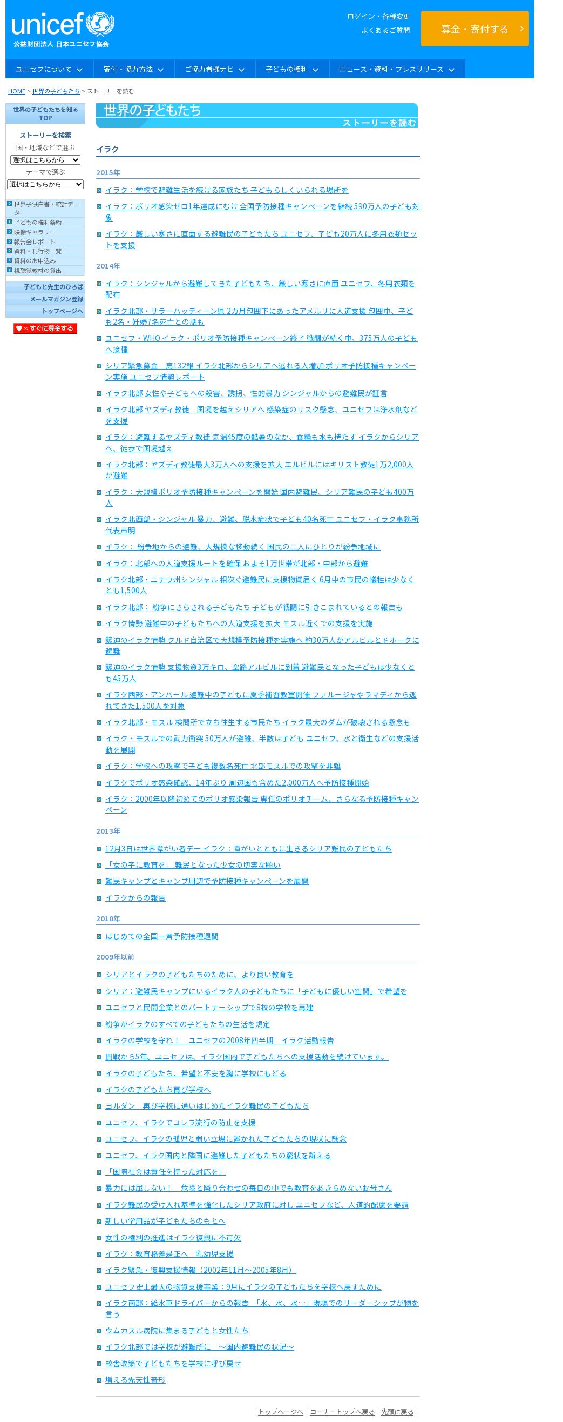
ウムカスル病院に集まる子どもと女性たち (177, 1330)
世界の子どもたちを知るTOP (45, 113)
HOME (16, 90)
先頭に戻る (397, 1412)
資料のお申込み (35, 260)
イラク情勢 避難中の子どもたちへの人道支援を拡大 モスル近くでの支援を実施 (239, 623)
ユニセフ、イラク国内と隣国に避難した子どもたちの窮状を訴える (218, 1155)
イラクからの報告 (135, 897)
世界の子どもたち (56, 90)
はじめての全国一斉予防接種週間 (162, 935)
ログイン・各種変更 (378, 15)
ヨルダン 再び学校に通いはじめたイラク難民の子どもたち (207, 1105)
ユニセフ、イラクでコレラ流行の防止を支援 (180, 1122)
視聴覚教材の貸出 (38, 270)
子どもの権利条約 (38, 222)
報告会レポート (35, 241)
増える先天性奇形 (135, 1379)
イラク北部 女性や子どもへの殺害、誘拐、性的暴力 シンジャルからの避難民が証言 (246, 392)
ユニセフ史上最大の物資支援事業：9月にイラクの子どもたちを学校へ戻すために (243, 1286)
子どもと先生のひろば (53, 286)
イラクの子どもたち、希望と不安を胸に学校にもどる (196, 1073)
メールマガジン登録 (56, 298)
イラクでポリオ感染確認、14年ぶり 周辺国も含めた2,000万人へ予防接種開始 (237, 782)
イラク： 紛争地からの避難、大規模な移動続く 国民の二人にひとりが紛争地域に (243, 546)
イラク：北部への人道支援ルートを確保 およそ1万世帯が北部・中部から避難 (236, 563)
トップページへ (62, 310)
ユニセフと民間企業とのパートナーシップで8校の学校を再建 (209, 1007)
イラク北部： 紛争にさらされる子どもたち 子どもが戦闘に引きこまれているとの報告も (254, 606)
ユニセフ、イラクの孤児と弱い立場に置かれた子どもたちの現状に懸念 (226, 1138)
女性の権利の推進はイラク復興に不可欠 (173, 1237)
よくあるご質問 (385, 29)
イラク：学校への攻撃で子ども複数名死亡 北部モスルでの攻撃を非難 (223, 765)
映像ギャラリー (35, 231)
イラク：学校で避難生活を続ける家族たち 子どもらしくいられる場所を (227, 189)
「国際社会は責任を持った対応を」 (165, 1171)
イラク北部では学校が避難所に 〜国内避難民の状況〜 (199, 1346)
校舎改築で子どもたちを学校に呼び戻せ (173, 1363)
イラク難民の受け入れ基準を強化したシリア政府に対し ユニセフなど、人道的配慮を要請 (257, 1204)
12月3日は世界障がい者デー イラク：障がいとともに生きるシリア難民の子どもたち (248, 848)
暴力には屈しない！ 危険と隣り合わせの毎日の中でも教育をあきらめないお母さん (248, 1187)
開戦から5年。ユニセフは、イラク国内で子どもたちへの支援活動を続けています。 (247, 1056)
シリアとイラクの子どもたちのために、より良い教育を (199, 974)
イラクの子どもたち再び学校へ (158, 1089)
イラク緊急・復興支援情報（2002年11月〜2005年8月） (200, 1269)
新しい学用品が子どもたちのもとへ (165, 1220)
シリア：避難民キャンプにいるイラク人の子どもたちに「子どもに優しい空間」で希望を (256, 990)
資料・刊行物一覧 (38, 250)
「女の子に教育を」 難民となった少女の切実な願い (193, 864)
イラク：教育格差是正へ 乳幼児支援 (169, 1253)
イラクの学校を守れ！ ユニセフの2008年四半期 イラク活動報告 (219, 1040)
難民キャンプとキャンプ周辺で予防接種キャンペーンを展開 (207, 880)
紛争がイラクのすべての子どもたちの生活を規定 (187, 1023)
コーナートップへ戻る (342, 1412)
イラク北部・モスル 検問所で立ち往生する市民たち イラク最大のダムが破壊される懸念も (258, 721)
